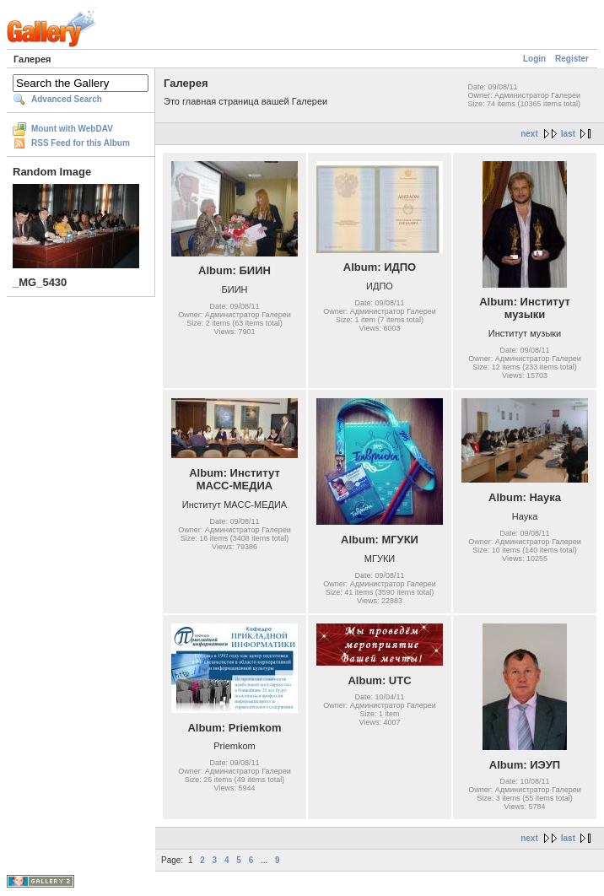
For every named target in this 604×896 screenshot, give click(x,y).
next (529, 133)
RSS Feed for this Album (80, 143)
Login (534, 58)
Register (572, 58)
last (568, 133)
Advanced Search (66, 99)
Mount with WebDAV (72, 128)
